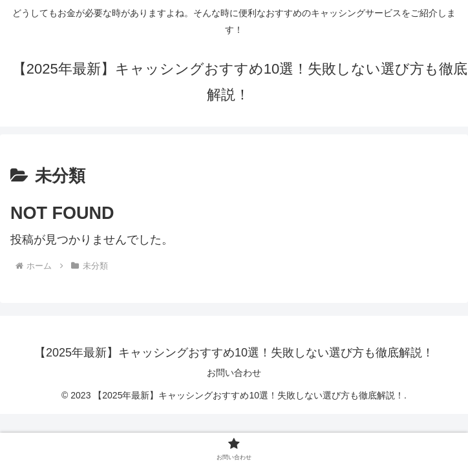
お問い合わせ (234, 372)
